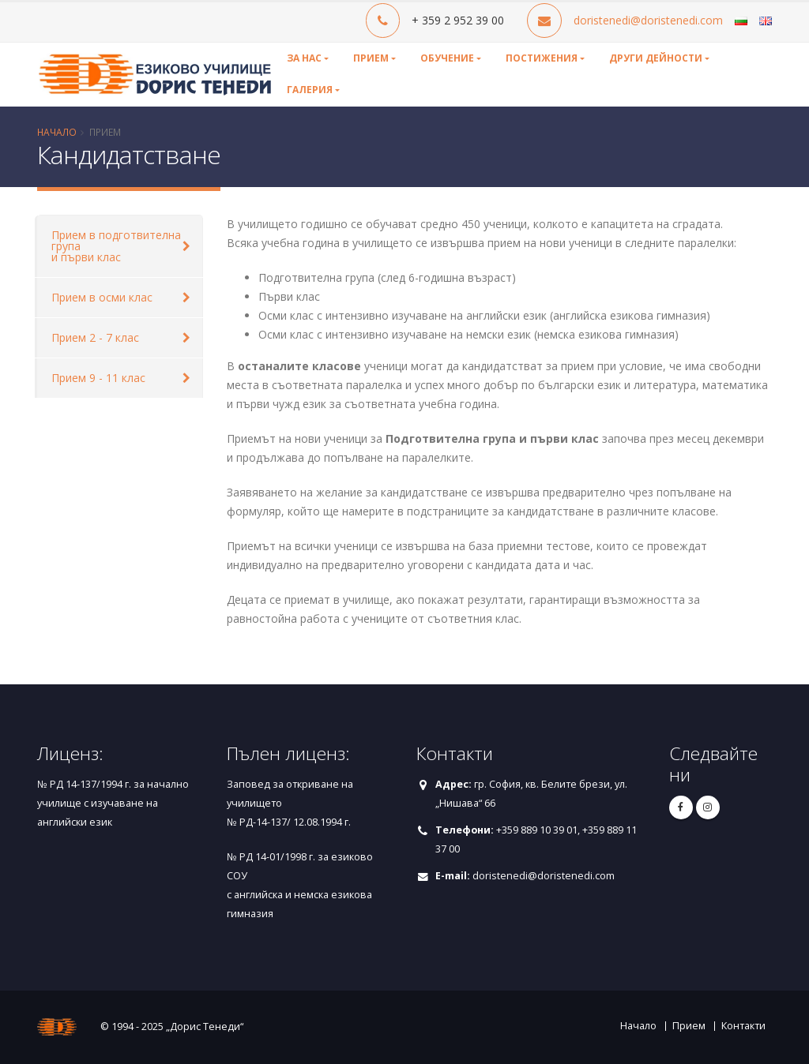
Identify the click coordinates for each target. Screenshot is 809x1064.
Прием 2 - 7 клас (95, 337)
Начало (57, 132)
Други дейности (655, 58)
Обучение (447, 58)
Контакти (743, 1025)
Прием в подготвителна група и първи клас (116, 245)
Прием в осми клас (101, 297)
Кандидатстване (128, 154)
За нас (304, 58)
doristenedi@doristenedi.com (648, 20)
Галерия (310, 89)
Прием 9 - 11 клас (98, 377)
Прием (371, 58)
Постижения (542, 58)
